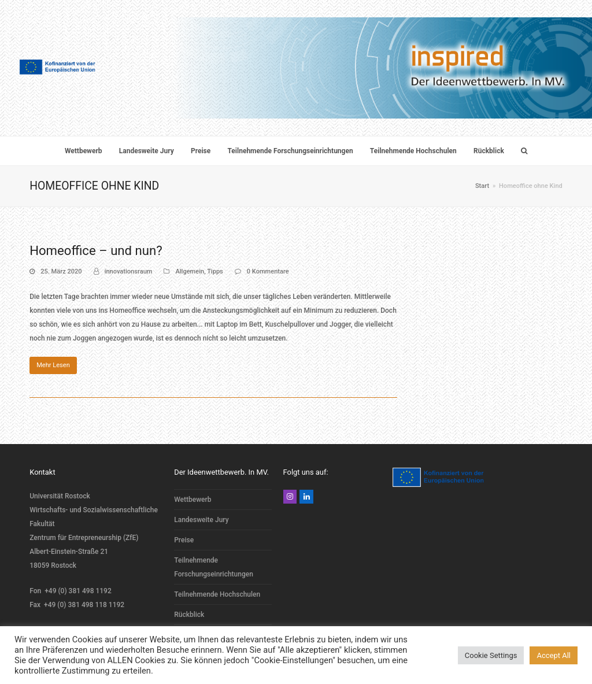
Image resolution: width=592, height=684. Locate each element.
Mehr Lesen (53, 365)
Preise (184, 540)
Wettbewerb (192, 500)
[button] (523, 150)
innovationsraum (129, 271)
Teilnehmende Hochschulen (217, 594)
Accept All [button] (553, 655)
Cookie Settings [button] (491, 655)
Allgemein (189, 271)
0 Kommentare (268, 271)
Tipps (215, 271)
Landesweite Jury (201, 520)
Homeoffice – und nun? (95, 250)
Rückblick (189, 615)
